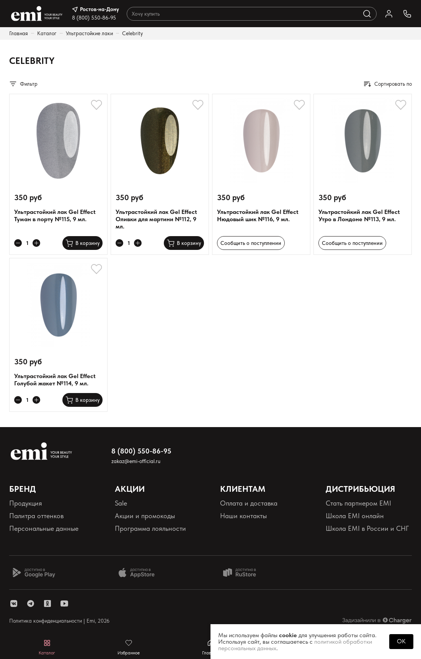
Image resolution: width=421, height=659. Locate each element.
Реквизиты (24, 541)
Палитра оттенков (36, 516)
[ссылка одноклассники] (47, 603)
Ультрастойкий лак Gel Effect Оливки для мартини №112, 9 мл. (156, 219)
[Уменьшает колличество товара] (18, 243)
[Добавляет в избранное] (96, 105)
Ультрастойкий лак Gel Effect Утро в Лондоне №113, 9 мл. (359, 215)
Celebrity (132, 33)
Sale (121, 503)
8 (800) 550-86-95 (94, 18)
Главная (18, 33)
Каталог (47, 33)
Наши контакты (243, 516)
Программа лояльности (150, 528)
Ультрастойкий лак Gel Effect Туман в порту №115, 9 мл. (55, 215)
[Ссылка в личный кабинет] (388, 13)
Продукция (25, 503)
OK (401, 641)
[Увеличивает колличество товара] (36, 243)
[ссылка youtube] (64, 603)
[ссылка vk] (13, 603)
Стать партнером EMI (358, 503)
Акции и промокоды (145, 516)
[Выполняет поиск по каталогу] (367, 13)
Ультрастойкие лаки (89, 33)
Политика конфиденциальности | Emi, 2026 (59, 621)
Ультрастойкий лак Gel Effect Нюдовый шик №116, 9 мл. (258, 215)
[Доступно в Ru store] (244, 572)
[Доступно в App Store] (139, 572)
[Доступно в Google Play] (33, 572)
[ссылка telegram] (30, 603)
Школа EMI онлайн (355, 516)
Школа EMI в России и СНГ (367, 528)
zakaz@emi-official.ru (135, 461)
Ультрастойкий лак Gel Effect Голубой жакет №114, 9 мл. (55, 379)
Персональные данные (43, 528)
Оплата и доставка (248, 503)
